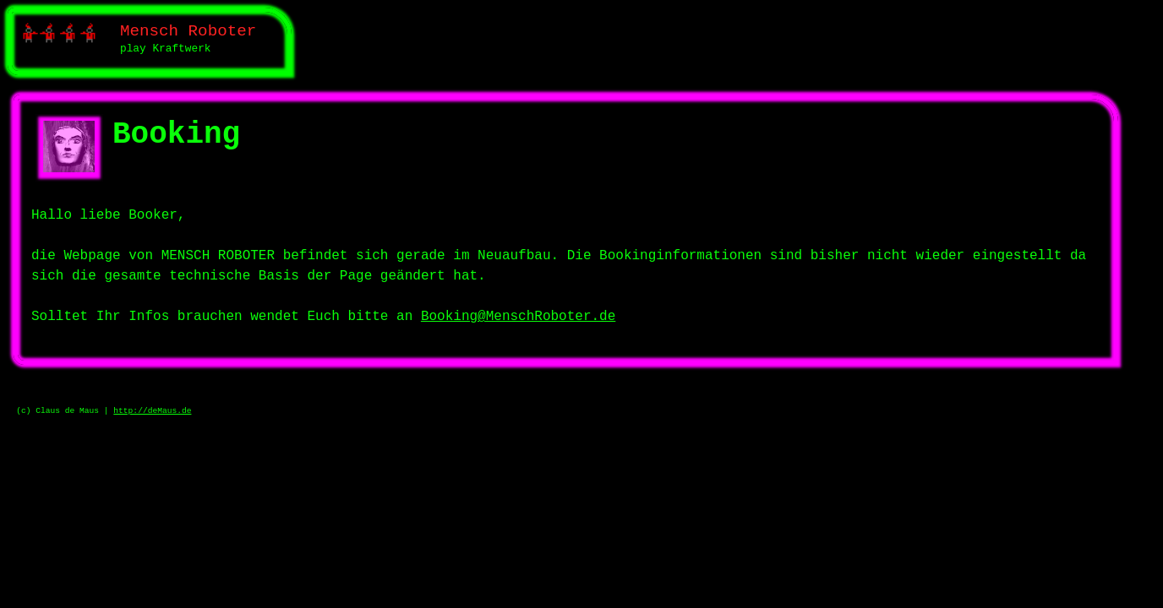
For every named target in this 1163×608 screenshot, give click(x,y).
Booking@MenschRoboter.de (518, 316)
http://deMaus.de (152, 410)
